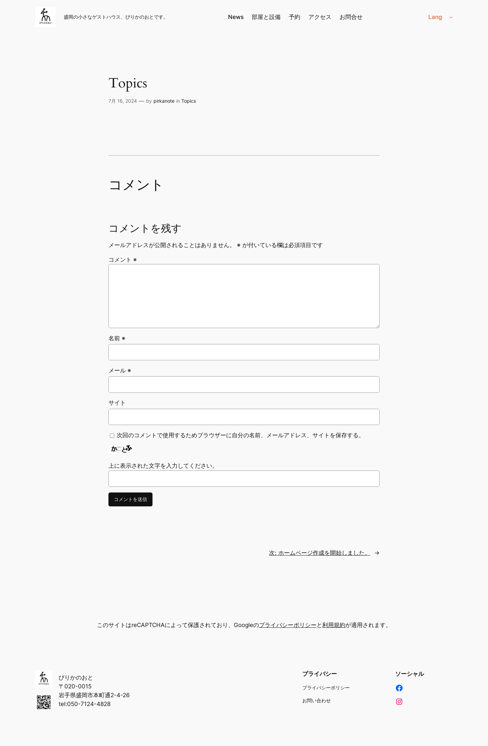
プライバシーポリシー (288, 625)
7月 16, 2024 (122, 101)
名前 (116, 338)
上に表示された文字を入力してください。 (163, 465)
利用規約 (333, 625)
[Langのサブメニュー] (451, 17)
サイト (117, 402)
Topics (127, 83)
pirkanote (164, 101)
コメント (122, 259)
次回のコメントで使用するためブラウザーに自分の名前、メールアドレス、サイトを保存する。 (240, 435)
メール (119, 370)
